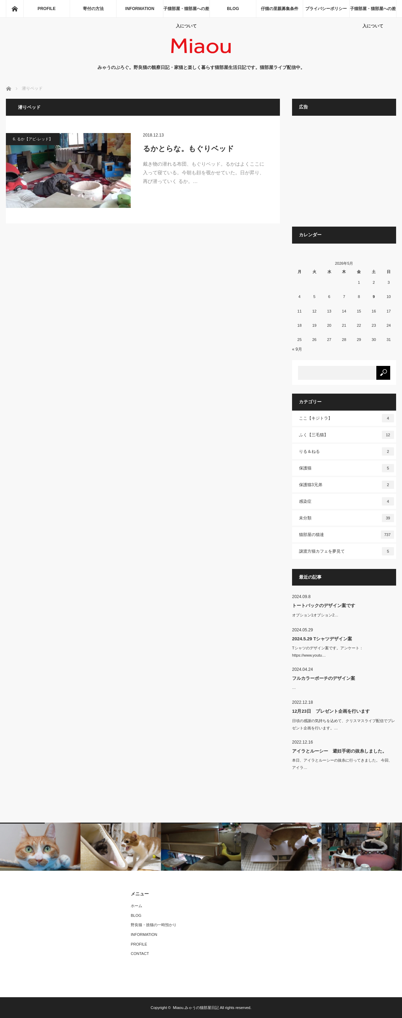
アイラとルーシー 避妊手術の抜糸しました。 (339, 751)
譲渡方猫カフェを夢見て (346, 551)
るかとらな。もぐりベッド (188, 148)
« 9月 (297, 349)
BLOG (233, 8)
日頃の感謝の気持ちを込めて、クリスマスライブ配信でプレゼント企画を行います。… (343, 724)
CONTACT (140, 953)
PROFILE (46, 8)
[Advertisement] (344, 174)
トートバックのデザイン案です (323, 605)
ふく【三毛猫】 (346, 435)
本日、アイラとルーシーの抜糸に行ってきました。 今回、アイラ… (342, 764)
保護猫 (346, 468)
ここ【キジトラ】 (346, 418)
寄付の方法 (93, 8)
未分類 (346, 518)
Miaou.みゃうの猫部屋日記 (196, 1008)
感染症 (346, 501)
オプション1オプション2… (315, 615)
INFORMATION (139, 8)
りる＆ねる (346, 451)
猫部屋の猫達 (346, 534)
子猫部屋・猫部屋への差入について (186, 11)
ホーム (136, 906)
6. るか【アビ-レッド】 (33, 139)
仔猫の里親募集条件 (279, 8)
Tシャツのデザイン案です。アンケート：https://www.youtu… (327, 651)
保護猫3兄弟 (346, 485)
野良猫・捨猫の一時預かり (154, 925)
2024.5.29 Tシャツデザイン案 (322, 638)
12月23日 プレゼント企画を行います (331, 711)
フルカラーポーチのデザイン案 (323, 678)
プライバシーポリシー (326, 8)
